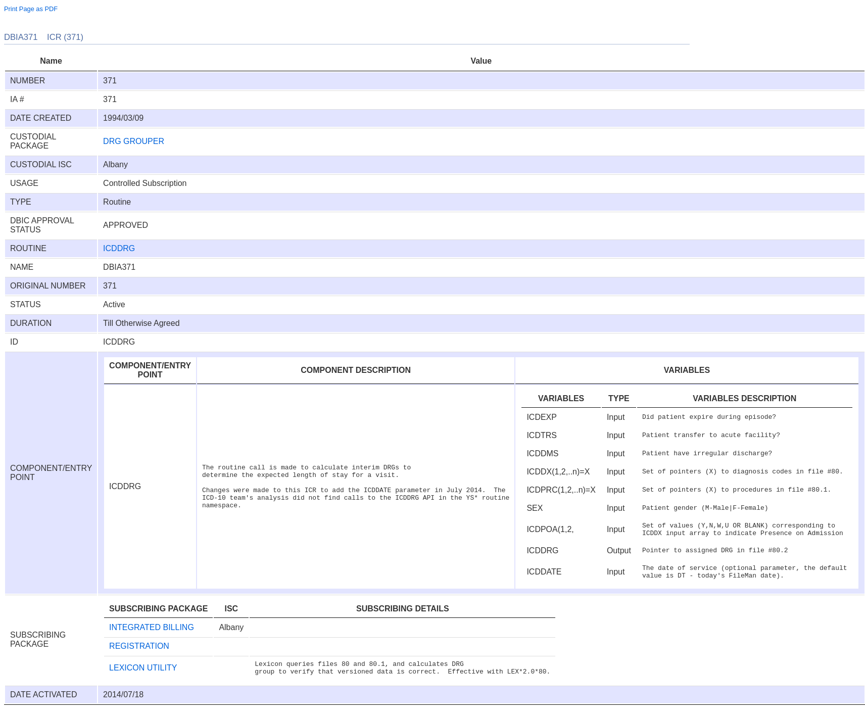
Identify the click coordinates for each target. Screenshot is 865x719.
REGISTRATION (139, 652)
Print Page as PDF (31, 9)
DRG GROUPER (133, 141)
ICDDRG (119, 248)
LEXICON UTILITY (143, 675)
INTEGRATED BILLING (151, 633)
